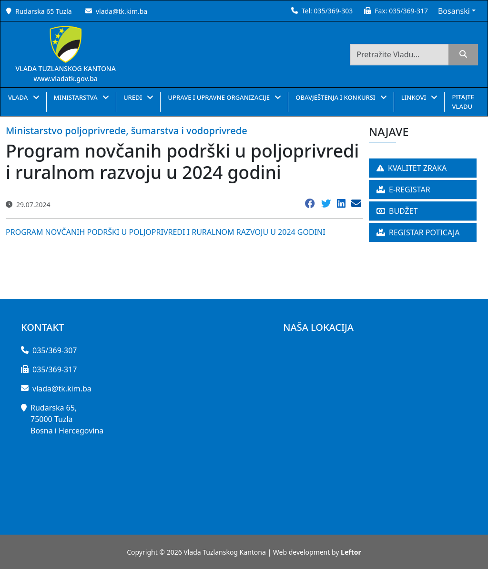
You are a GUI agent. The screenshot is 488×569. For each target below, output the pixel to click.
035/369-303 (333, 10)
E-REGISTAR (403, 189)
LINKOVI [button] (414, 97)
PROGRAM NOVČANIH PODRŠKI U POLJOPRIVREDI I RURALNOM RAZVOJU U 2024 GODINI (165, 232)
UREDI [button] (133, 97)
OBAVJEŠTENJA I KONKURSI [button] (336, 97)
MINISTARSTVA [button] (76, 97)
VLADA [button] (19, 97)
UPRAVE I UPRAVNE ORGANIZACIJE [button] (219, 97)
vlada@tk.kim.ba (121, 11)
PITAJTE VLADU (463, 102)
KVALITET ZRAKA (411, 168)
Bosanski (454, 11)
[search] (463, 54)
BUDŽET (397, 211)
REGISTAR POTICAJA (418, 232)
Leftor (351, 552)
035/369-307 (54, 350)
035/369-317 (408, 10)
